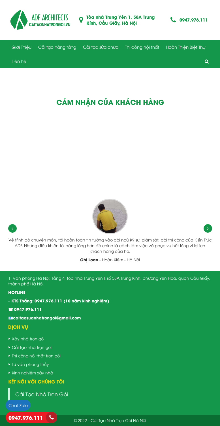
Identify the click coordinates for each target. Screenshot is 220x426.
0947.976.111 (194, 20)
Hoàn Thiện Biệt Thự (185, 47)
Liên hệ (19, 61)
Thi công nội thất (142, 47)
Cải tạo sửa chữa (100, 47)
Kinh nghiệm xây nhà (32, 372)
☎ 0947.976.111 (25, 309)
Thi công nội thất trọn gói (36, 355)
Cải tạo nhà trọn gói (32, 347)
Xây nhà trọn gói (28, 338)
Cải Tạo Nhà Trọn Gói (41, 394)
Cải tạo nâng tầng (57, 47)
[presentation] (12, 228)
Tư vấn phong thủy (30, 364)
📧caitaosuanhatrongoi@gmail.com (44, 318)
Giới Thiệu (21, 47)
